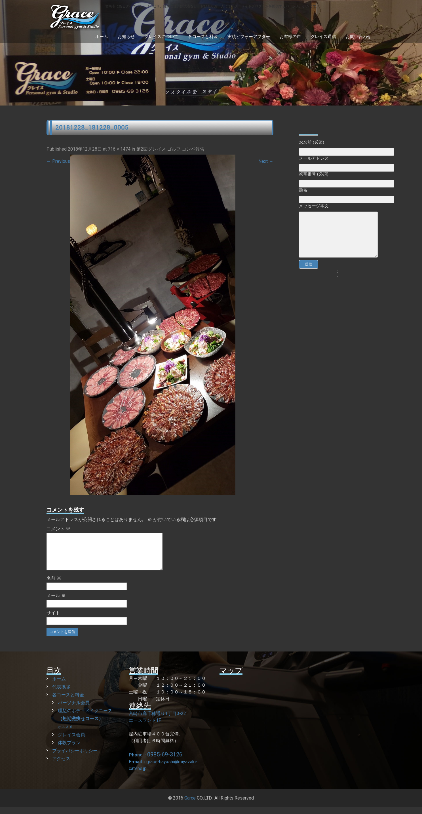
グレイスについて (161, 36)
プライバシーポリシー (75, 757)
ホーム (101, 36)
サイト (53, 619)
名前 (54, 585)
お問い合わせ (358, 36)
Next (265, 161)
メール (56, 602)
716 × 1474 (119, 149)
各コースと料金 (203, 36)
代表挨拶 (61, 693)
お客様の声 (290, 36)
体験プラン (69, 749)
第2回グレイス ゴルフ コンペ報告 (170, 149)
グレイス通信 (323, 36)
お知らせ (126, 36)
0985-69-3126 (164, 761)
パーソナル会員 (74, 709)
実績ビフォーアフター (248, 36)
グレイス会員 (71, 741)
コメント (58, 529)
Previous (58, 161)
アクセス (61, 765)
